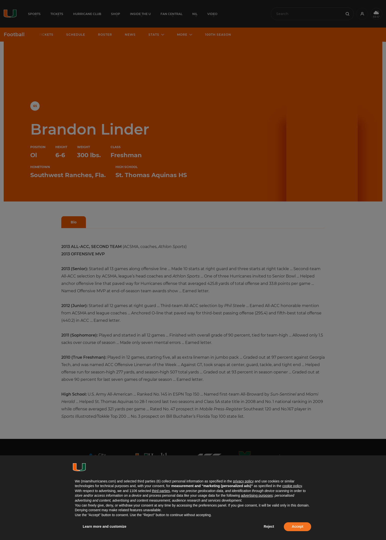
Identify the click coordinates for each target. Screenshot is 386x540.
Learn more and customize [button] (104, 526)
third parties (161, 491)
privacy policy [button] (243, 481)
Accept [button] (297, 526)
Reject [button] (269, 526)
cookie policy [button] (292, 486)
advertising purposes (257, 495)
